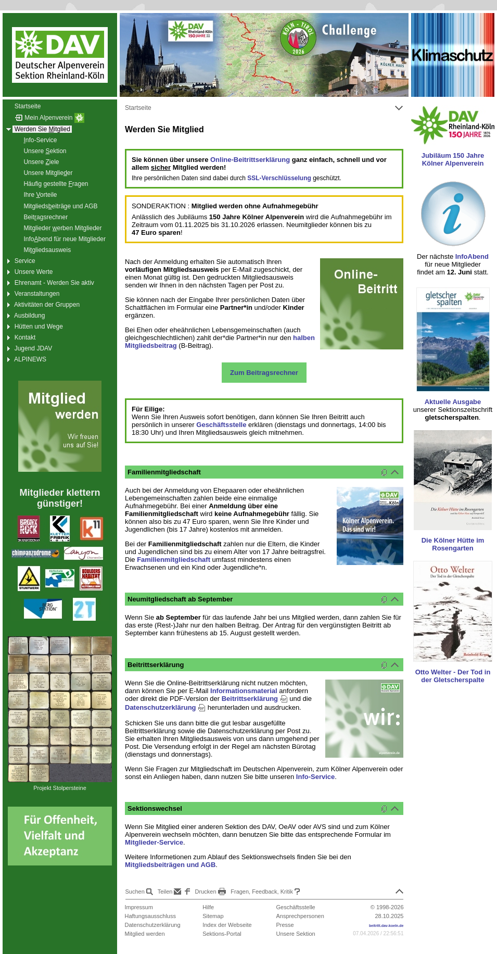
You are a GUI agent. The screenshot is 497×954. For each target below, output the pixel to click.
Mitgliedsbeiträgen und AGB (170, 865)
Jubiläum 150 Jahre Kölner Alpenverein (453, 159)
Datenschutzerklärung (165, 707)
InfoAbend (472, 256)
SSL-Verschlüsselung (279, 178)
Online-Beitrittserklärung (250, 160)
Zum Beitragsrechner (264, 372)
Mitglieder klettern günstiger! (59, 498)
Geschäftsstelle (221, 425)
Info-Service (315, 777)
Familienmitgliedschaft (173, 559)
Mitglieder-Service (154, 842)
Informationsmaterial (243, 691)
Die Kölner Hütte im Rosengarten (453, 544)
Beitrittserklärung (255, 698)
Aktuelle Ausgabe (453, 402)
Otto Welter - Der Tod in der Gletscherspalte (453, 676)
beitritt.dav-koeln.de (386, 925)
